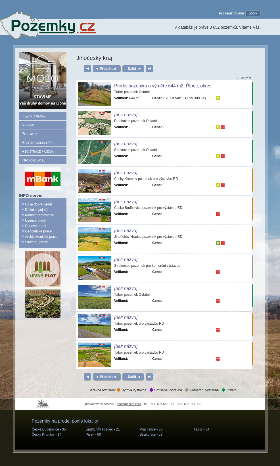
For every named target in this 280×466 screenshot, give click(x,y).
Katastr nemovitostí (39, 215)
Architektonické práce (41, 237)
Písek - (93, 434)
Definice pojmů (36, 210)
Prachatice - (151, 429)
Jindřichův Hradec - (103, 429)
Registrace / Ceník (38, 151)
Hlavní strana (33, 116)
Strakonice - (151, 434)
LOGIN (253, 13)
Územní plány (35, 220)
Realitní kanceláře (37, 142)
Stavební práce (36, 242)
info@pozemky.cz (129, 404)
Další (132, 69)
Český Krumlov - (47, 434)
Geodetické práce (38, 231)
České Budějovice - (49, 429)
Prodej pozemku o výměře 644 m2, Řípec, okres (162, 85)
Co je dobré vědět (38, 204)
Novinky (28, 125)
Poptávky (30, 133)
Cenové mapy (35, 226)
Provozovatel (33, 160)
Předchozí (108, 69)
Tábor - (201, 429)
